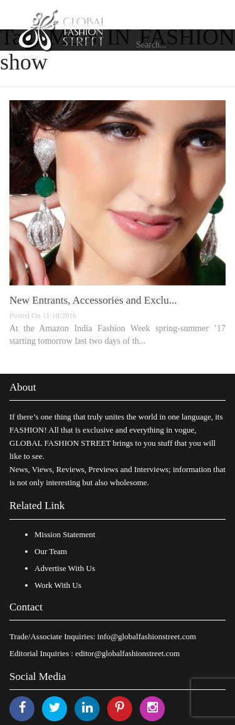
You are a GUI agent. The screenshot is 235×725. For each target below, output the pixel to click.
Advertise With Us (64, 568)
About (22, 387)
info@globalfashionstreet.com (146, 636)
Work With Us (57, 585)
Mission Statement (64, 534)
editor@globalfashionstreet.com (127, 653)
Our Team (50, 551)
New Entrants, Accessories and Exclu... (93, 300)
